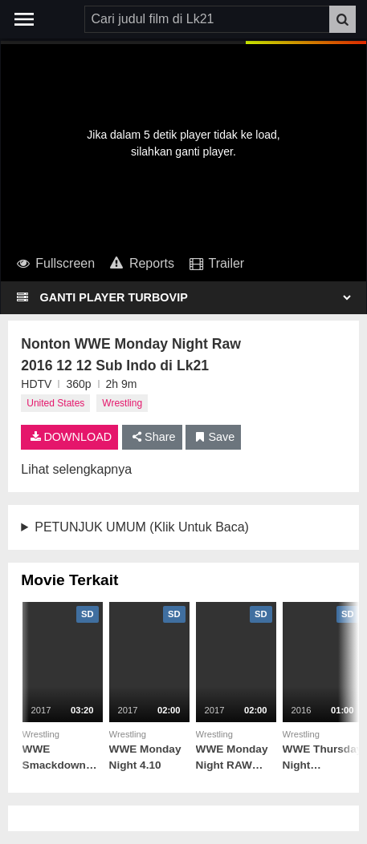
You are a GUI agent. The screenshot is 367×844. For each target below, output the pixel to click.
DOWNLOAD (69, 436)
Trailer (215, 263)
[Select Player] (195, 297)
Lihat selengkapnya (76, 469)
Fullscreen (54, 263)
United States (55, 403)
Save (213, 436)
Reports (141, 263)
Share (152, 436)
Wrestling (122, 403)
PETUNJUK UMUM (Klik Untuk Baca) (142, 527)
